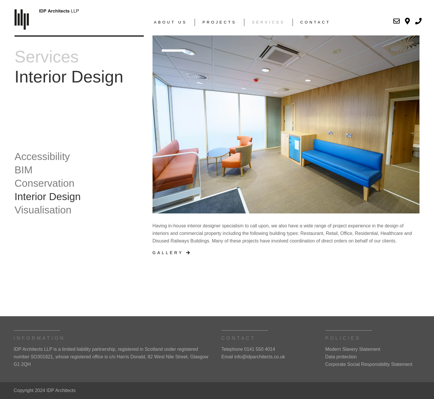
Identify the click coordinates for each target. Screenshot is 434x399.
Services (268, 22)
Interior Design (48, 196)
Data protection (341, 356)
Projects (219, 22)
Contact (315, 22)
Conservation (44, 183)
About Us (170, 22)
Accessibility (42, 156)
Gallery (172, 252)
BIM (24, 169)
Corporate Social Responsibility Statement (369, 364)
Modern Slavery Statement (352, 349)
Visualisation (43, 209)
